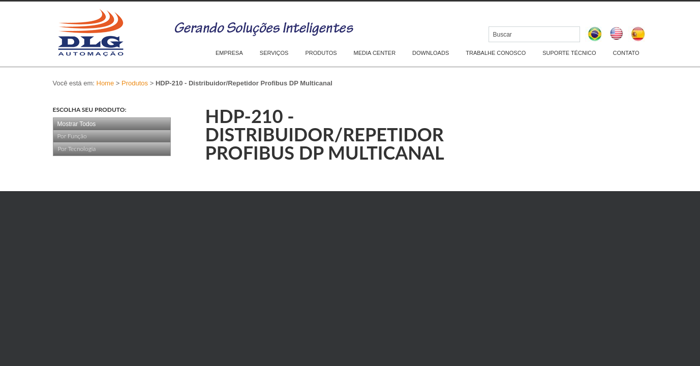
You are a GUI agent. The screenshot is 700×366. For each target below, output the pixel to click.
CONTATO (626, 53)
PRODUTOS (321, 53)
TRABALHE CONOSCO (496, 53)
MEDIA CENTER (375, 53)
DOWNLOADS (430, 53)
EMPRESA (229, 53)
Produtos (134, 83)
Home (105, 83)
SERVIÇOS (274, 53)
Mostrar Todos (76, 124)
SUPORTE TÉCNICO (569, 53)
